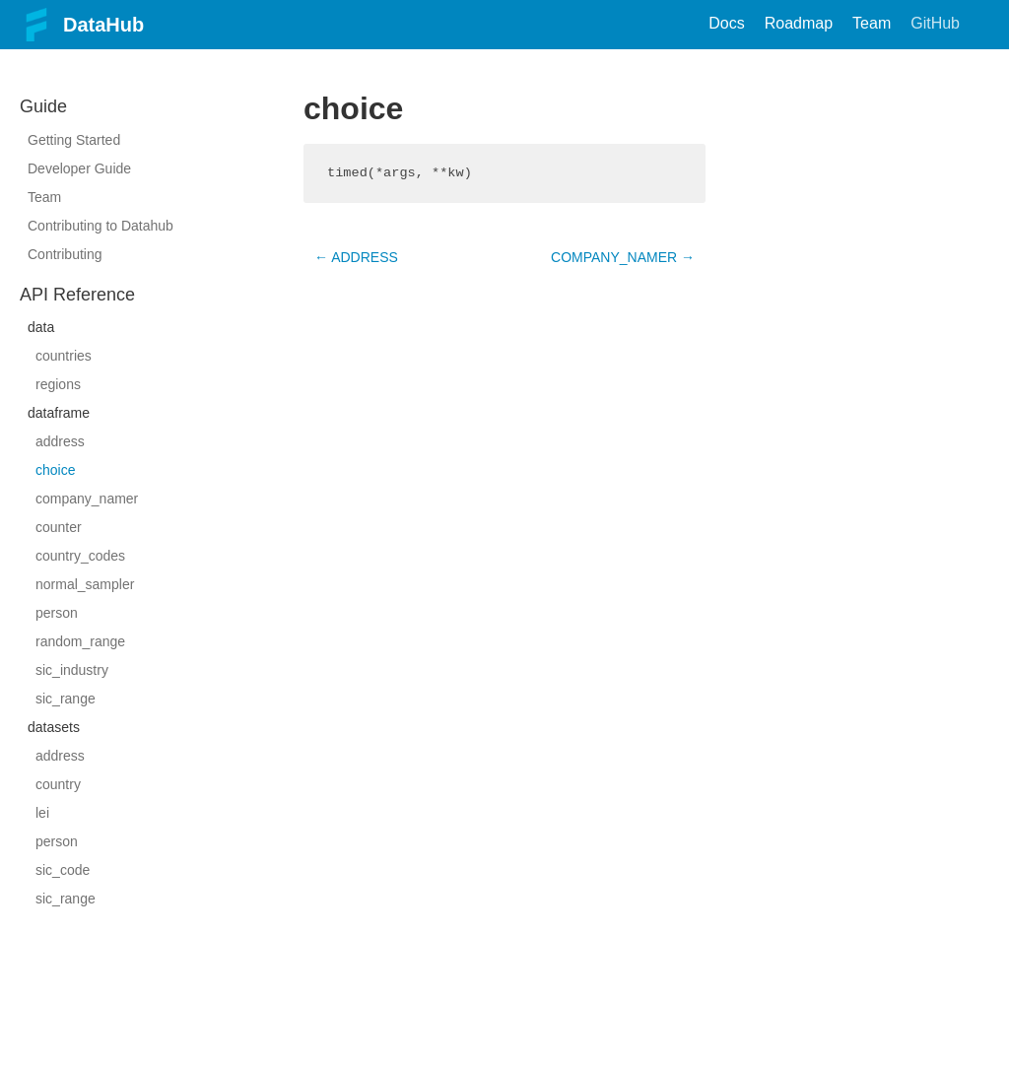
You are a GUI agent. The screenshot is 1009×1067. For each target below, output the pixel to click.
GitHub (935, 23)
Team (871, 23)
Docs (726, 23)
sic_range (65, 698)
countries (63, 356)
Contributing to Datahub (100, 225)
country (58, 784)
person (56, 613)
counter (58, 527)
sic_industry (71, 670)
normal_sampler (84, 584)
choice (55, 470)
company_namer (86, 498)
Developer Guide (79, 168)
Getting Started (74, 140)
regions (58, 384)
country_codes (80, 556)
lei (42, 813)
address (60, 441)
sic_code (62, 870)
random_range (80, 641)
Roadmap (799, 23)
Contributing (65, 254)
